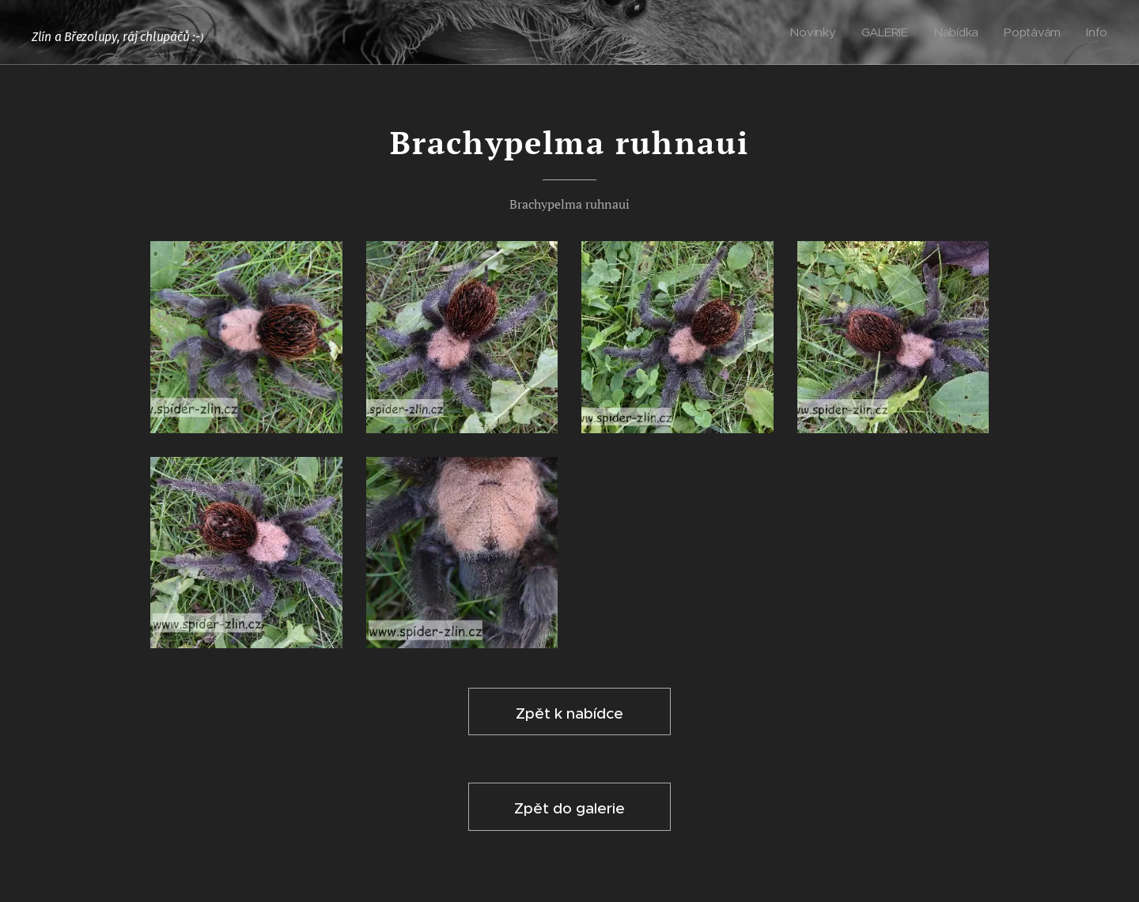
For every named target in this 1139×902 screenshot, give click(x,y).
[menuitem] (817, 32)
